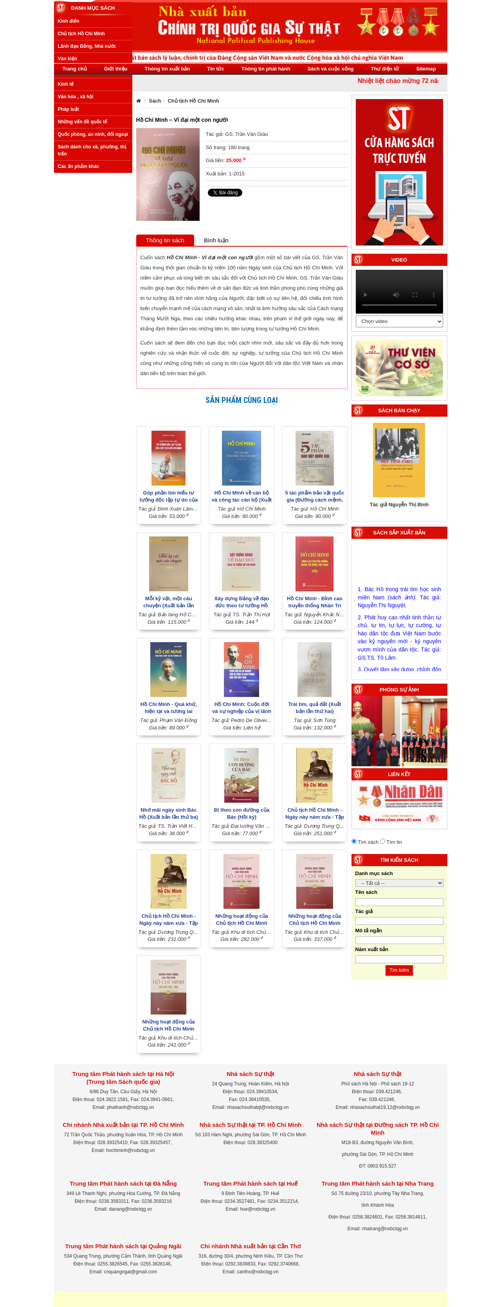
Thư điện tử (385, 69)
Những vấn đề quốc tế (83, 215)
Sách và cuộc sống (331, 69)
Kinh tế (66, 177)
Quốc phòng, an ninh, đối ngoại (93, 227)
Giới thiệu (116, 69)
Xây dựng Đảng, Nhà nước (87, 164)
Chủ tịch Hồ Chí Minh (81, 127)
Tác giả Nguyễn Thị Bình (399, 504)
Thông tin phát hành (265, 69)
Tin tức (215, 69)
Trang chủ (75, 69)
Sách (155, 101)
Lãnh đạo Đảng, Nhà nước (87, 139)
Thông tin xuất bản (167, 69)
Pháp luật (68, 202)
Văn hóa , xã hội (76, 189)
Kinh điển (68, 114)
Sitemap (426, 69)
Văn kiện (67, 152)
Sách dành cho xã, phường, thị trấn (92, 243)
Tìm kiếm (399, 970)
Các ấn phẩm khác (78, 259)
